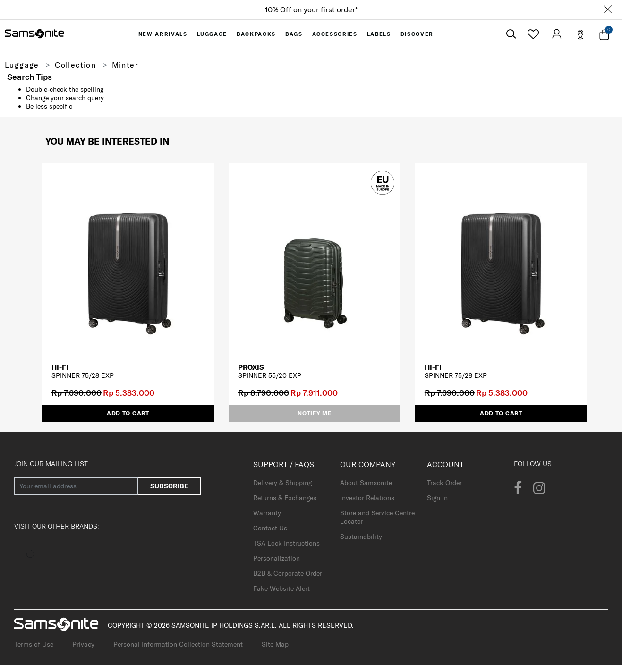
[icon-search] (511, 34)
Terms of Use (33, 644)
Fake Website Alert (281, 588)
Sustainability (361, 536)
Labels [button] (379, 34)
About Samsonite (366, 482)
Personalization (276, 558)
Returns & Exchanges (284, 498)
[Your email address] (76, 486)
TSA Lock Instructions (286, 543)
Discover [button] (417, 34)
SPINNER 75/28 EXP (82, 375)
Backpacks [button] (256, 34)
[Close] (608, 9)
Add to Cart (128, 413)
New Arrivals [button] (162, 34)
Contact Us (270, 528)
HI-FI (59, 367)
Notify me (314, 413)
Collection (75, 64)
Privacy (83, 644)
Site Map (275, 644)
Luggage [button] (212, 34)
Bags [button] (294, 34)
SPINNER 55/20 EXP (269, 375)
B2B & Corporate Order (287, 573)
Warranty (267, 513)
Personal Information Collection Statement (178, 644)
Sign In (437, 498)
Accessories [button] (335, 34)
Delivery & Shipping (282, 482)
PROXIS (251, 367)
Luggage (22, 64)
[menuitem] (163, 34)
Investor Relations (367, 498)
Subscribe (169, 486)
